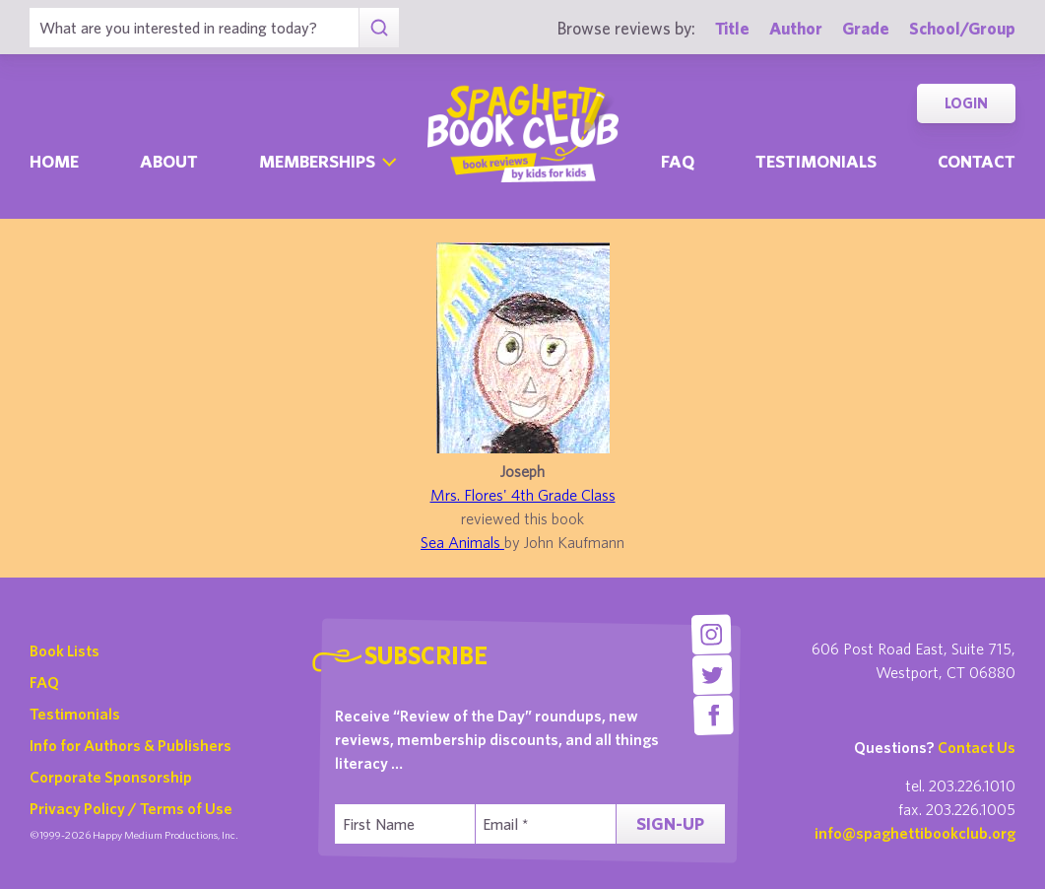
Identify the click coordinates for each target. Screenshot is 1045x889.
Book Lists (64, 650)
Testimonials (816, 161)
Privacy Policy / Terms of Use (131, 808)
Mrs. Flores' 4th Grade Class (523, 495)
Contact (976, 161)
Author (795, 28)
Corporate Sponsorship (111, 777)
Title (732, 28)
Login (966, 103)
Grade (865, 28)
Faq (677, 161)
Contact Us (976, 747)
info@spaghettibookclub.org (915, 833)
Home (54, 161)
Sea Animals (462, 542)
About (169, 161)
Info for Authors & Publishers (130, 745)
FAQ (44, 682)
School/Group (962, 28)
